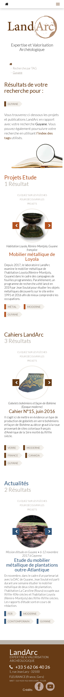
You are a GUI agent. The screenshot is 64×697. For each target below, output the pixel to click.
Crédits (27, 690)
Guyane (13, 103)
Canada (34, 455)
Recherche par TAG (25, 68)
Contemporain (18, 621)
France (13, 455)
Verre (12, 447)
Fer (10, 613)
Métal (12, 306)
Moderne (33, 306)
